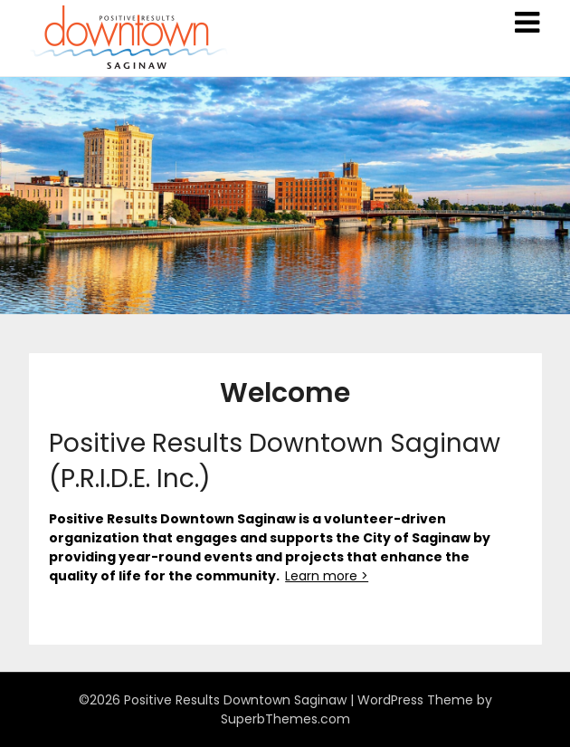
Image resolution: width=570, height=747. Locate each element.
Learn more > (326, 576)
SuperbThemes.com (285, 719)
